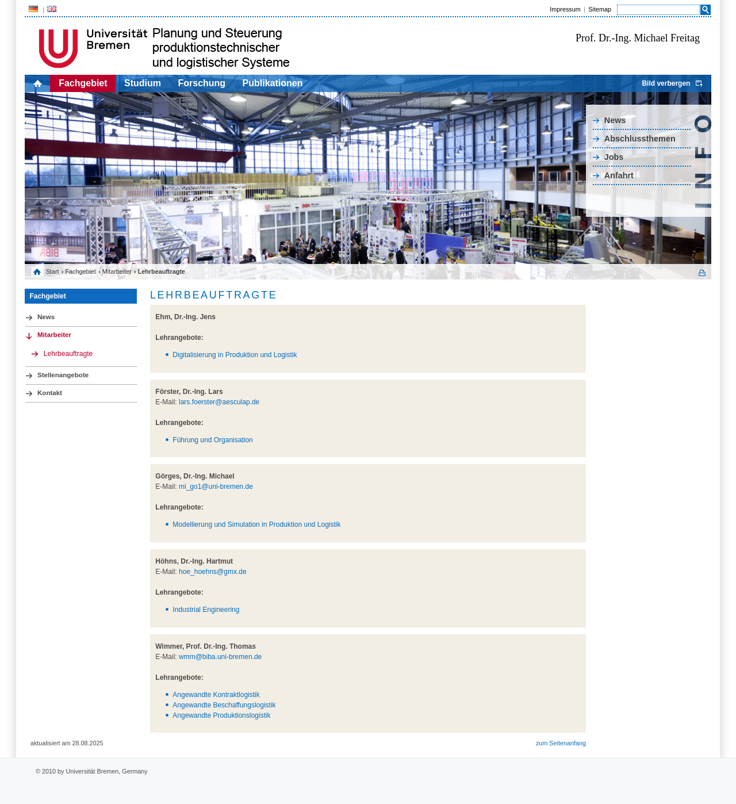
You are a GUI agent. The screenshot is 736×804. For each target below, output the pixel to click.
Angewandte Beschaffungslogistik (223, 705)
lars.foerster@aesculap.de (219, 402)
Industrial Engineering (205, 610)
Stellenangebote (63, 375)
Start (52, 271)
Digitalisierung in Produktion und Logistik (234, 355)
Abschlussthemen (640, 138)
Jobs (614, 157)
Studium (142, 83)
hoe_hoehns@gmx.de (213, 572)
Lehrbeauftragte (68, 354)
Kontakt (49, 392)
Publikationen (273, 83)
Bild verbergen (666, 83)
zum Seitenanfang (561, 743)
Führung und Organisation (212, 440)
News (615, 120)
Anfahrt (619, 175)
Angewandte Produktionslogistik (221, 715)
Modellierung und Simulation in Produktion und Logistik (256, 524)
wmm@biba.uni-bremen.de (220, 657)
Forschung (201, 83)
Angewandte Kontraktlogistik (215, 695)
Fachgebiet (83, 83)
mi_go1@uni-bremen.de (216, 487)
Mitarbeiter (117, 271)
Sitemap (599, 9)
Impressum (565, 9)
